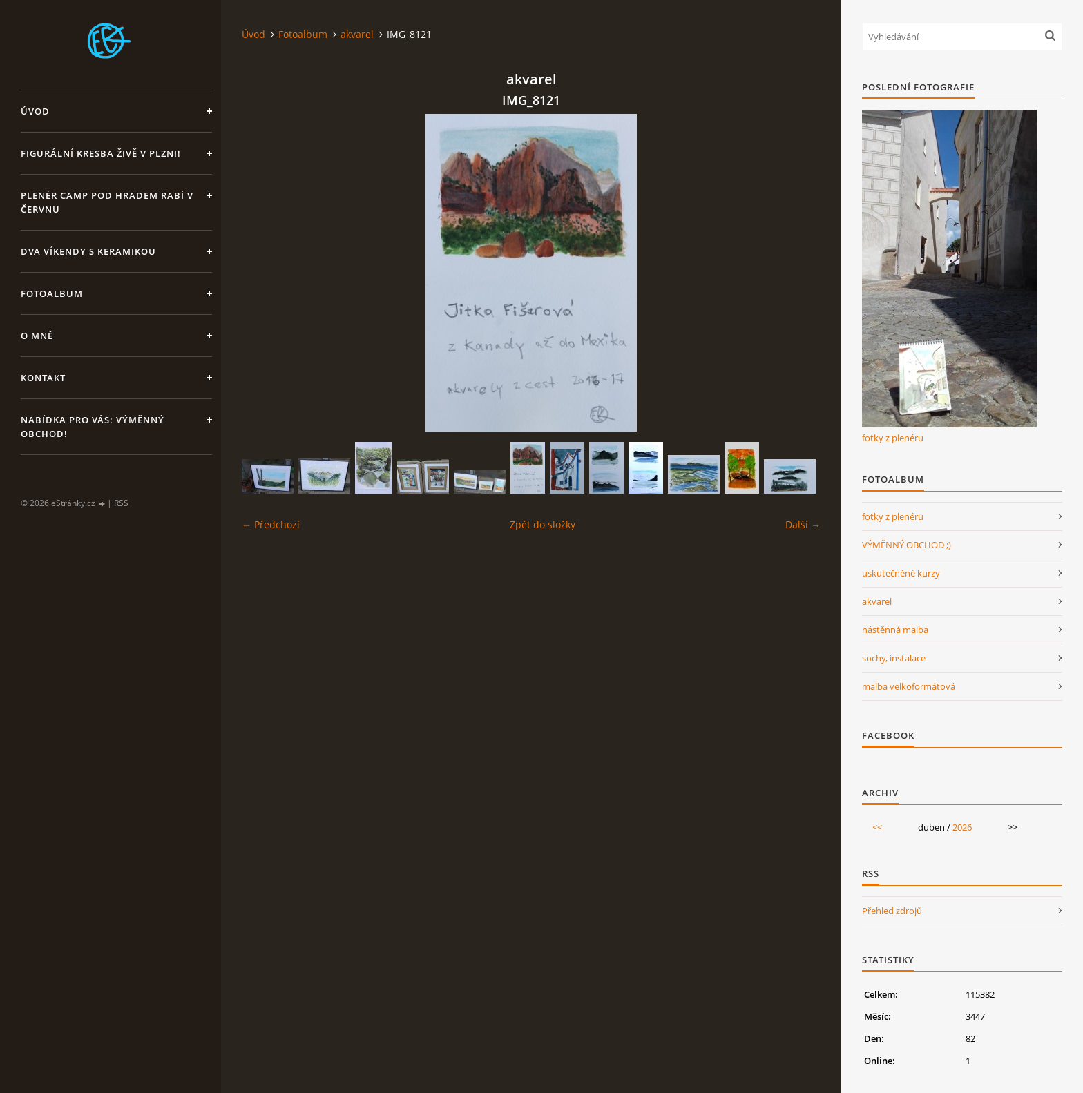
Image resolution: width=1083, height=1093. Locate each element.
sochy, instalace (894, 658)
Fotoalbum (52, 293)
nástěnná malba (895, 629)
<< (877, 827)
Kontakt (43, 377)
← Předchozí (271, 524)
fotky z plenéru (892, 438)
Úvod (35, 111)
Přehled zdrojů (892, 911)
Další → (803, 524)
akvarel (357, 34)
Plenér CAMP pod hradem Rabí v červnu (107, 202)
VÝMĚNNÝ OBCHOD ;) (906, 545)
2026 (962, 827)
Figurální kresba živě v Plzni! (101, 153)
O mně (37, 335)
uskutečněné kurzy (901, 573)
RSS (121, 503)
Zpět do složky (542, 524)
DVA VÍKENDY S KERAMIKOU (88, 251)
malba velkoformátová (908, 686)
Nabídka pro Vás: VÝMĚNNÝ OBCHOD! (92, 427)
